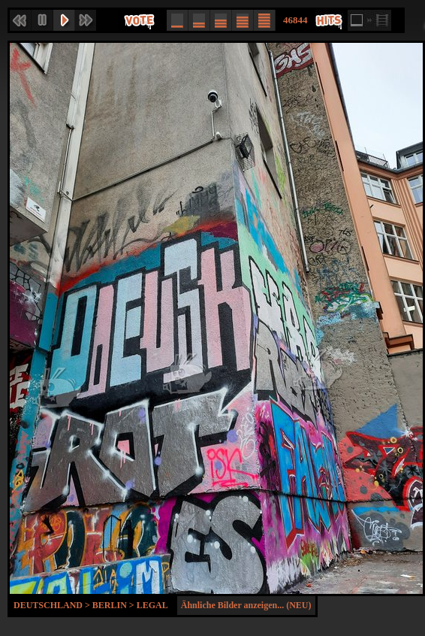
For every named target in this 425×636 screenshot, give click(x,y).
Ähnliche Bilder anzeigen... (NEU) (246, 605)
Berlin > (114, 605)
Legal (152, 605)
